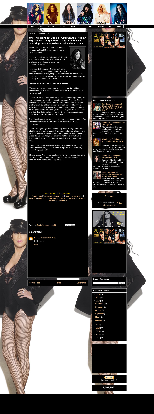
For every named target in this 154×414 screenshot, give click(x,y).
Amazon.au (53, 201)
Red (35, 238)
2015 (98, 325)
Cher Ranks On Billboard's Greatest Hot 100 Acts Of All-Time (113, 141)
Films (73, 26)
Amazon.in (63, 201)
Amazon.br (61, 198)
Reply (36, 244)
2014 (98, 328)
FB (110, 26)
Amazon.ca (71, 198)
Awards (101, 26)
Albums (51, 26)
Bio (41, 26)
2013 (98, 331)
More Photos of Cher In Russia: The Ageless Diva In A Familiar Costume (113, 174)
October (98, 310)
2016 (98, 301)
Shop (119, 26)
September (99, 314)
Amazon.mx (80, 198)
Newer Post (34, 283)
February (99, 320)
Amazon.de (59, 196)
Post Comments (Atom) (63, 291)
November (99, 307)
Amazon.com (37, 196)
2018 (98, 294)
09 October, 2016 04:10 (47, 238)
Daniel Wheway (43, 225)
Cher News (109, 196)
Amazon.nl (42, 198)
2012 (98, 334)
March (98, 317)
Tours (90, 26)
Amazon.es (78, 196)
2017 (98, 297)
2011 (98, 338)
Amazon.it (33, 198)
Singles (62, 26)
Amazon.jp (51, 198)
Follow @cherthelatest (112, 204)
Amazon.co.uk (48, 196)
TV (81, 26)
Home (58, 283)
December (99, 304)
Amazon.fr (69, 196)
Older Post (81, 283)
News (32, 26)
